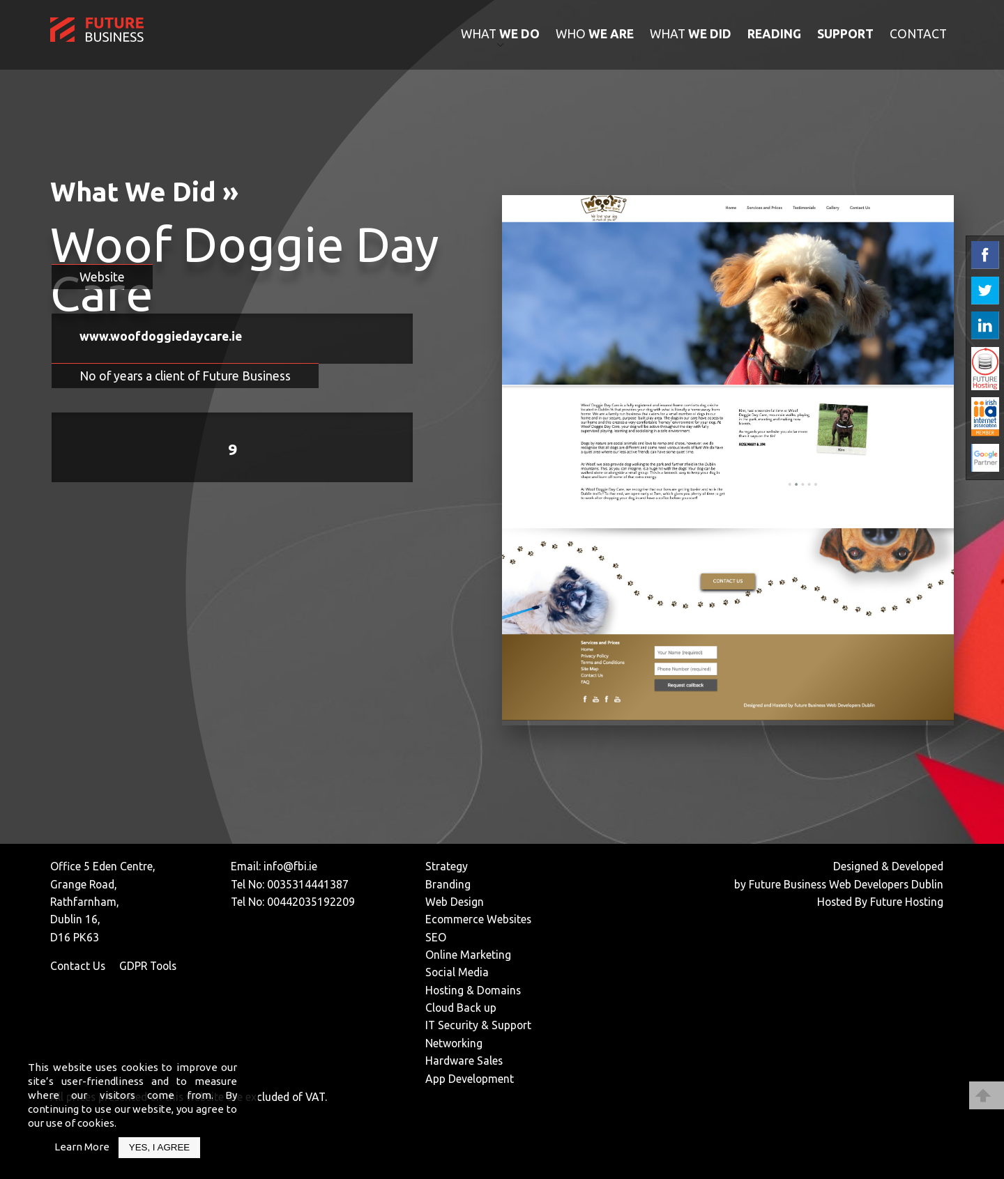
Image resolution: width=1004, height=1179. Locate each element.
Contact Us (77, 966)
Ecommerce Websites (478, 919)
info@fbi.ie (290, 866)
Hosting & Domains (473, 990)
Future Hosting (906, 901)
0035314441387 (308, 884)
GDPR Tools (147, 966)
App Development (469, 1078)
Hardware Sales (464, 1060)
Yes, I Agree (159, 1147)
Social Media (457, 972)
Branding (448, 884)
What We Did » (144, 191)
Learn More (81, 1147)
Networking (453, 1043)
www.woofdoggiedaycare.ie (160, 336)
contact (918, 33)
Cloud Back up (460, 1007)
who (595, 33)
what (500, 33)
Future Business (787, 884)
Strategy (446, 866)
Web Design (454, 901)
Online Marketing (468, 954)
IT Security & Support (478, 1025)
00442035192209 (311, 901)
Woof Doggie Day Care (244, 268)
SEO (435, 937)
